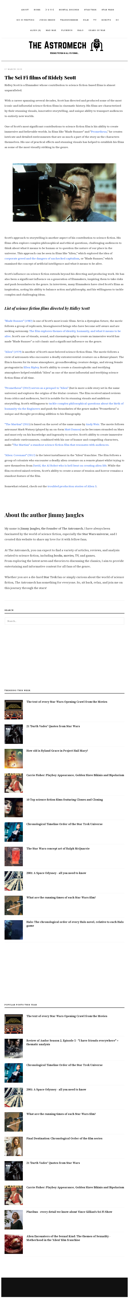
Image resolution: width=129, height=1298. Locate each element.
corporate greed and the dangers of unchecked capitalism (42, 258)
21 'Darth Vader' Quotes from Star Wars (53, 726)
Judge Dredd (47, 20)
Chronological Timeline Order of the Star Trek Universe (64, 824)
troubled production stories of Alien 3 (71, 486)
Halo (80, 30)
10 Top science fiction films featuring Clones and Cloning (64, 799)
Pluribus (66, 30)
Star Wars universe (95, 534)
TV (95, 20)
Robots (106, 20)
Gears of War (96, 30)
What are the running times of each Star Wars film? (61, 897)
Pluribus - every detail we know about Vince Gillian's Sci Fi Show (69, 1211)
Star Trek (90, 10)
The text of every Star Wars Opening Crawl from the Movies (66, 701)
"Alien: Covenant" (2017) (20, 455)
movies (69, 555)
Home (37, 10)
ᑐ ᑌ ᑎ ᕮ (49, 10)
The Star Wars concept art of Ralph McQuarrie (58, 848)
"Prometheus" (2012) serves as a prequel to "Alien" (36, 388)
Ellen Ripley (31, 367)
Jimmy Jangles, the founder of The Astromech (51, 528)
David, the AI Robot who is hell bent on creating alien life (70, 465)
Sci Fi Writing (26, 20)
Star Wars (108, 10)
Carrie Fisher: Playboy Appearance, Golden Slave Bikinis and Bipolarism (75, 775)
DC (117, 20)
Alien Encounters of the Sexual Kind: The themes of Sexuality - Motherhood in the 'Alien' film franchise (68, 1238)
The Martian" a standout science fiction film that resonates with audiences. (61, 444)
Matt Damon (72, 429)
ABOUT (25, 10)
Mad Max (51, 30)
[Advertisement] (64, 658)
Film (86, 20)
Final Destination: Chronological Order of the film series (64, 1138)
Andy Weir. (93, 424)
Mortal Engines (69, 10)
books (58, 555)
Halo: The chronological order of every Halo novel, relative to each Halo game (75, 923)
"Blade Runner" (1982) (19, 320)
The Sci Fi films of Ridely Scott (38, 77)
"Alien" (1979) (13, 351)
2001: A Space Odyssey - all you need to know (56, 872)
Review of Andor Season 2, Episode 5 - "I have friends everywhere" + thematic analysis (72, 1042)
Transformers (69, 20)
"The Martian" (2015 (17, 424)
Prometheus (99, 131)
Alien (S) (35, 30)
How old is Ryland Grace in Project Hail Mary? (57, 750)
